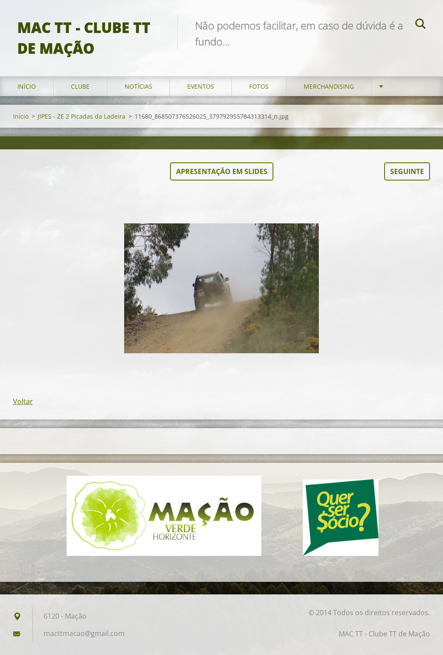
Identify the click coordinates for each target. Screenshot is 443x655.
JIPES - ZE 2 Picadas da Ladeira (81, 116)
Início (26, 86)
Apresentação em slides (221, 171)
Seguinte (407, 171)
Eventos (200, 86)
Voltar (23, 401)
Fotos (259, 86)
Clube (80, 86)
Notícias (138, 86)
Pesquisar (420, 25)
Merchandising (329, 86)
